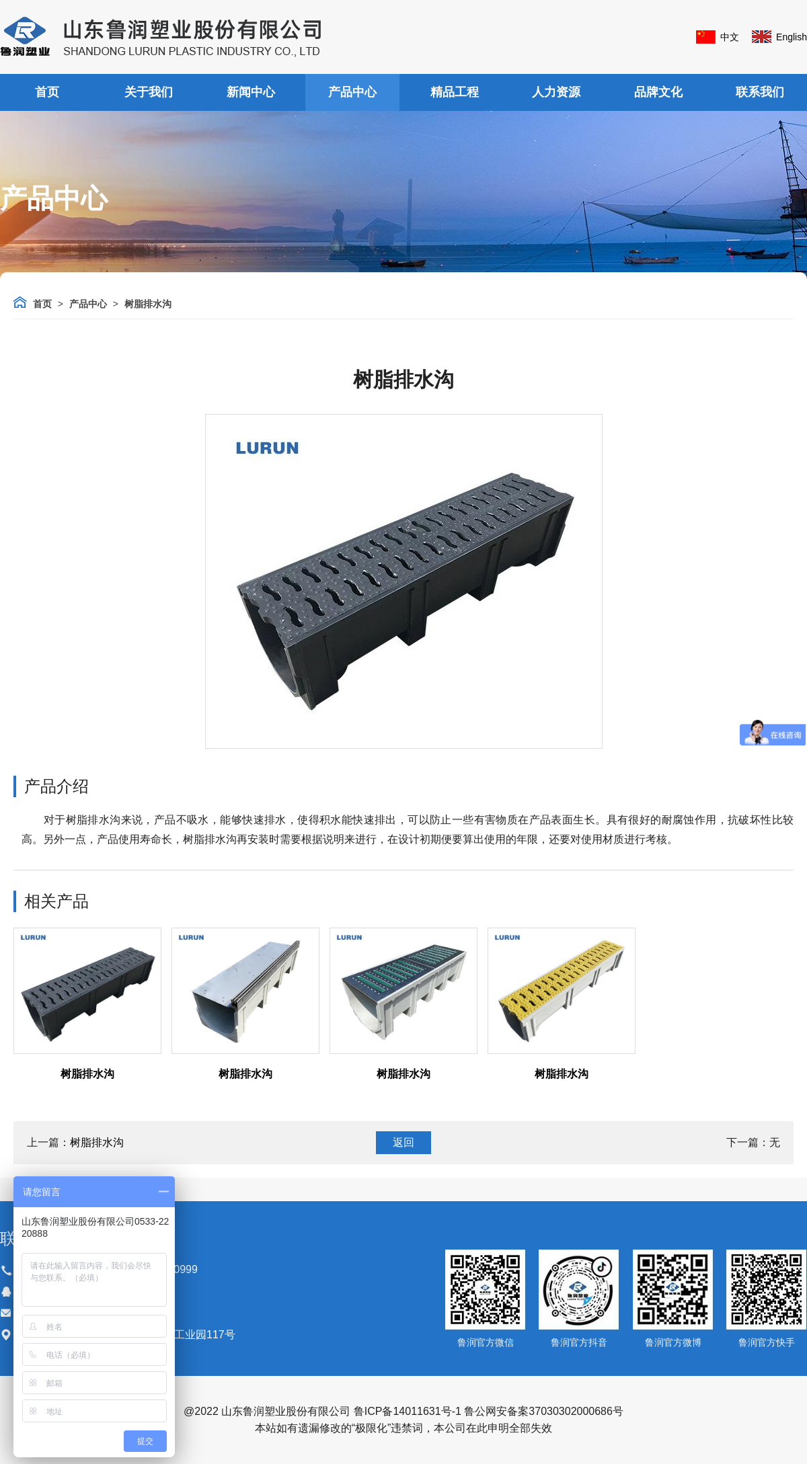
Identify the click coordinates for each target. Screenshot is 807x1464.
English (791, 37)
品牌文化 (658, 92)
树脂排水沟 (147, 303)
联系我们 (760, 92)
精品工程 (454, 92)
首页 (47, 92)
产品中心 (352, 92)
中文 (729, 37)
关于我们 (148, 92)
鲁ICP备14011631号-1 (407, 1411)
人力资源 (556, 92)
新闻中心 (251, 92)
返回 (403, 1142)
